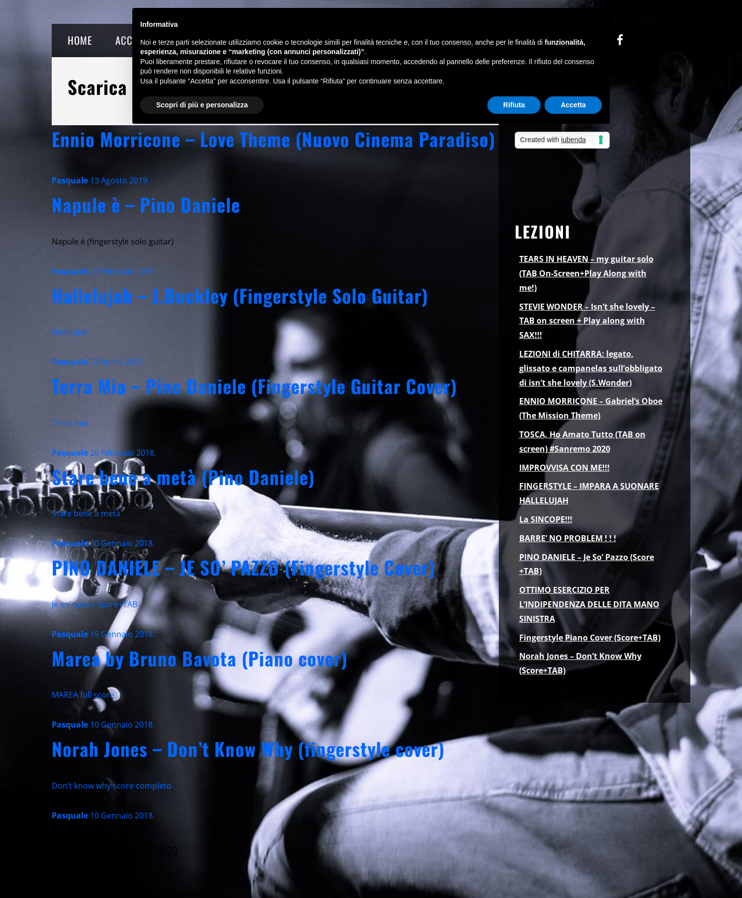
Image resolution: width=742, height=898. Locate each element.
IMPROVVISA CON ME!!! (564, 467)
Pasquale (70, 180)
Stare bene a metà (86, 513)
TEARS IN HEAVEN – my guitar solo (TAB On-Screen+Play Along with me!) (586, 273)
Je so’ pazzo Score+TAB (94, 604)
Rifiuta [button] (514, 105)
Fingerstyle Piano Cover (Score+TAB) (589, 637)
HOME (80, 40)
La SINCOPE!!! (545, 519)
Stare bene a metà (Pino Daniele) (183, 476)
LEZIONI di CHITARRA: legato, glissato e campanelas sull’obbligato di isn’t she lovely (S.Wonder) (590, 368)
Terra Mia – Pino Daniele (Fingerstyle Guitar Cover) (254, 386)
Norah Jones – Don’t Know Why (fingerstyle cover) (248, 748)
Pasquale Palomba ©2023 (115, 851)
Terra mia (70, 422)
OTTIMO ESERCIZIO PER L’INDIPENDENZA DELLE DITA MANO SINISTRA (589, 604)
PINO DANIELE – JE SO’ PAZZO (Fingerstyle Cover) (243, 567)
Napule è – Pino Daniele (146, 204)
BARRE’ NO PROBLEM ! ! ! (567, 538)
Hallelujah (70, 332)
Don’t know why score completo (112, 785)
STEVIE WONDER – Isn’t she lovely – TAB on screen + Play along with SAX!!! (587, 321)
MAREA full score (83, 694)
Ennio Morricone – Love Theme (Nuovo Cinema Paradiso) (273, 139)
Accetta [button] (573, 105)
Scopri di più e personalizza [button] (202, 105)
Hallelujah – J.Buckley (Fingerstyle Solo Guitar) (240, 295)
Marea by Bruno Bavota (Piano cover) (200, 658)
